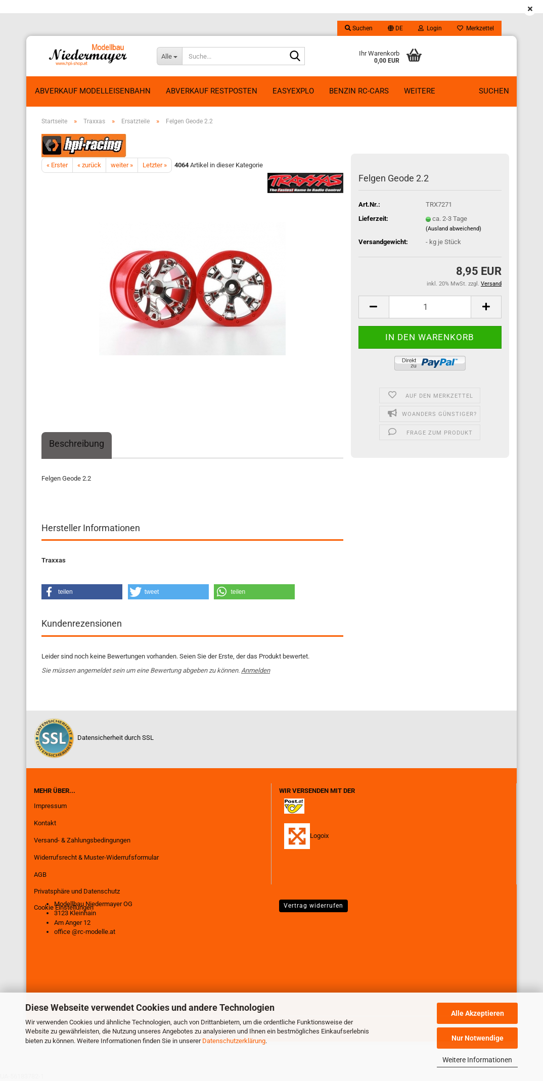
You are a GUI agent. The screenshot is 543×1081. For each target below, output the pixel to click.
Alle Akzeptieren (477, 1013)
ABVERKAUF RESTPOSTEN (211, 91)
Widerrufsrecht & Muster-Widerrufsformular (96, 857)
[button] (395, 28)
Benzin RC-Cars (359, 91)
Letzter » (155, 165)
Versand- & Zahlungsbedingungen (82, 840)
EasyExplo (293, 91)
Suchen (494, 91)
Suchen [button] (359, 28)
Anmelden (255, 670)
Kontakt (45, 823)
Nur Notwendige (477, 1038)
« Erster (57, 165)
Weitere (419, 91)
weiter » (122, 165)
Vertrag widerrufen (313, 905)
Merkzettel (475, 28)
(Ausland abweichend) (453, 228)
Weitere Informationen (477, 1060)
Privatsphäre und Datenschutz (77, 891)
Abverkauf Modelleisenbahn (93, 91)
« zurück (89, 165)
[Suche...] (169, 56)
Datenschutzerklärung (233, 1041)
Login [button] (430, 28)
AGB (40, 874)
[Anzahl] (430, 307)
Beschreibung (76, 443)
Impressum (50, 806)
